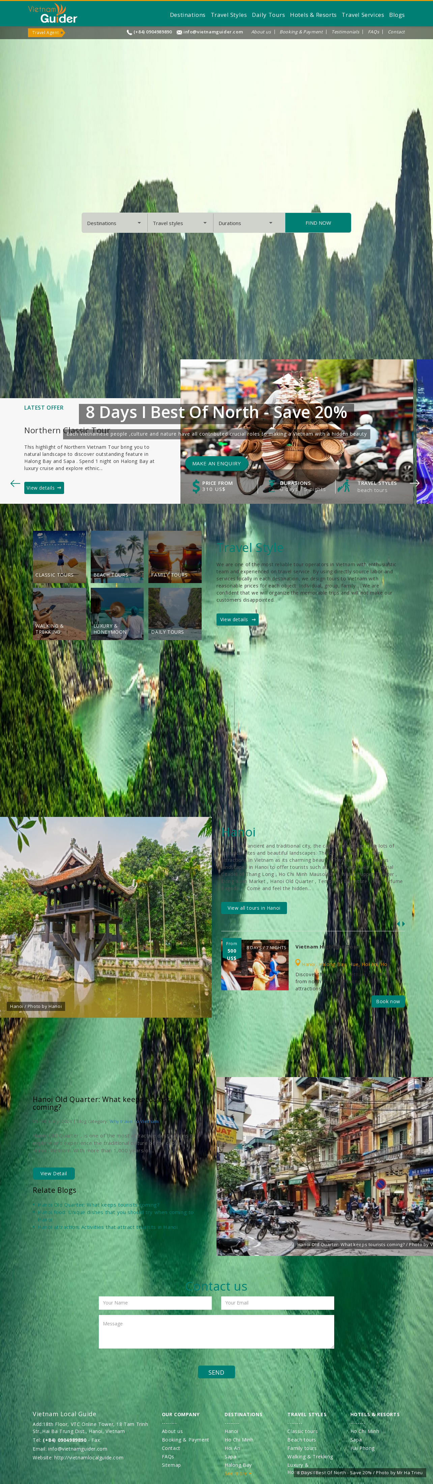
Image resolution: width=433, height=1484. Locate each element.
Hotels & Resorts (313, 15)
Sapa (230, 1456)
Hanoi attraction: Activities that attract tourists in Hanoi (108, 1227)
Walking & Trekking (49, 629)
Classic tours (54, 575)
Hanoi (309, 964)
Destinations (188, 15)
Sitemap (171, 1465)
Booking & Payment (301, 32)
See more (238, 1473)
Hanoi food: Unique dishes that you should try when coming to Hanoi (116, 1216)
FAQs (373, 32)
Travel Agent (45, 32)
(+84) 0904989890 (153, 32)
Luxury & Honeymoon (110, 629)
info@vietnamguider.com (213, 32)
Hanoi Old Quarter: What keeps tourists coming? (103, 1103)
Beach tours (372, 490)
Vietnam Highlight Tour (327, 946)
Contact (396, 32)
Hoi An (369, 964)
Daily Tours (268, 15)
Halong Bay (332, 964)
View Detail (53, 1173)
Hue (353, 964)
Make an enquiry (216, 463)
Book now (388, 1001)
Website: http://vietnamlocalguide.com (78, 1457)
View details (41, 488)
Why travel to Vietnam (134, 1121)
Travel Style (250, 547)
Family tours (169, 575)
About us (261, 32)
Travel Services (363, 15)
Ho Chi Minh (239, 1439)
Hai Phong (362, 1448)
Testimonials (345, 32)
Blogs (397, 15)
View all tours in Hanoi (254, 908)
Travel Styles (229, 15)
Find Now (318, 222)
